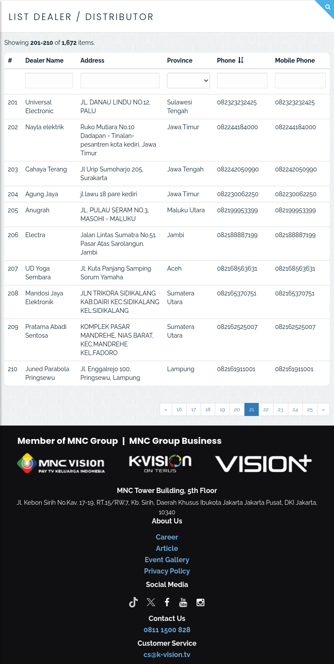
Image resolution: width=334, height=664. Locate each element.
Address (92, 60)
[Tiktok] (133, 602)
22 (266, 409)
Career (167, 537)
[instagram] (200, 602)
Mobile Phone (295, 60)
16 (179, 409)
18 (207, 409)
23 (281, 409)
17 (193, 409)
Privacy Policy (167, 571)
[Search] (324, 10)
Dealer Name (44, 60)
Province (179, 60)
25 (310, 409)
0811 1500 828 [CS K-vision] (167, 630)
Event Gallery (167, 560)
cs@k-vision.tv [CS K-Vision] (167, 655)
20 (237, 409)
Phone (226, 60)
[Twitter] (151, 602)
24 (295, 409)
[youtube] (183, 602)
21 (251, 409)
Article (167, 548)
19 (222, 409)
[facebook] (167, 602)
